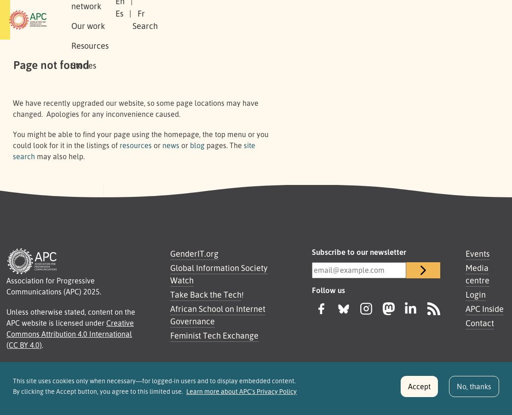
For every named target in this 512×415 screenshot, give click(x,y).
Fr (389, 20)
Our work (218, 20)
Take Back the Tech (206, 294)
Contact (480, 323)
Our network (165, 20)
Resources (267, 20)
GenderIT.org (194, 253)
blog (197, 145)
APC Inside (485, 309)
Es (368, 20)
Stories (312, 20)
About (117, 20)
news (170, 145)
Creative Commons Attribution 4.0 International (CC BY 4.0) (70, 334)
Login (476, 294)
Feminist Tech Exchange (214, 335)
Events (477, 253)
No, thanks (474, 390)
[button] (446, 20)
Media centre (477, 274)
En (345, 20)
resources (136, 145)
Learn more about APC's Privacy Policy (241, 395)
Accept (419, 390)
